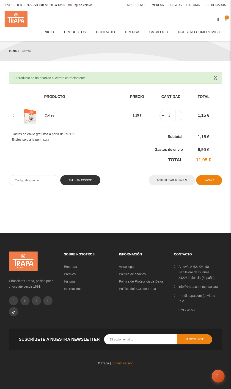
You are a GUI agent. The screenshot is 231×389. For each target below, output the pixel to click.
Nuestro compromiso (199, 32)
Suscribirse (194, 339)
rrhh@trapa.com (190, 295)
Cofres (49, 115)
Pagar (209, 180)
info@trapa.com (190, 287)
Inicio (49, 32)
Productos (75, 32)
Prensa (132, 32)
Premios (175, 5)
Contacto (105, 32)
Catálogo (158, 32)
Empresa (157, 5)
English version (80, 5)
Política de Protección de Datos (141, 281)
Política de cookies (132, 274)
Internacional (73, 289)
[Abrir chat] (217, 375)
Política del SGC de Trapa (137, 289)
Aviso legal (126, 267)
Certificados (215, 5)
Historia (194, 5)
